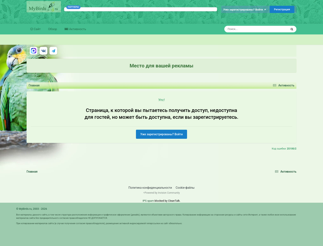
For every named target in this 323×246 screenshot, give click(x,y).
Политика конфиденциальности (150, 187)
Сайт (37, 29)
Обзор (52, 29)
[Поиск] (248, 29)
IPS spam (148, 200)
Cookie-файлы (185, 187)
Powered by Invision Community (162, 192)
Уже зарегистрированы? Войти (244, 9)
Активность (77, 29)
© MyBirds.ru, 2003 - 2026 (31, 208)
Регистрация (282, 9)
